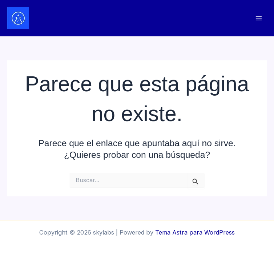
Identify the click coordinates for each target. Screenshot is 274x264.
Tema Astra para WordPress (195, 232)
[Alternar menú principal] (258, 18)
